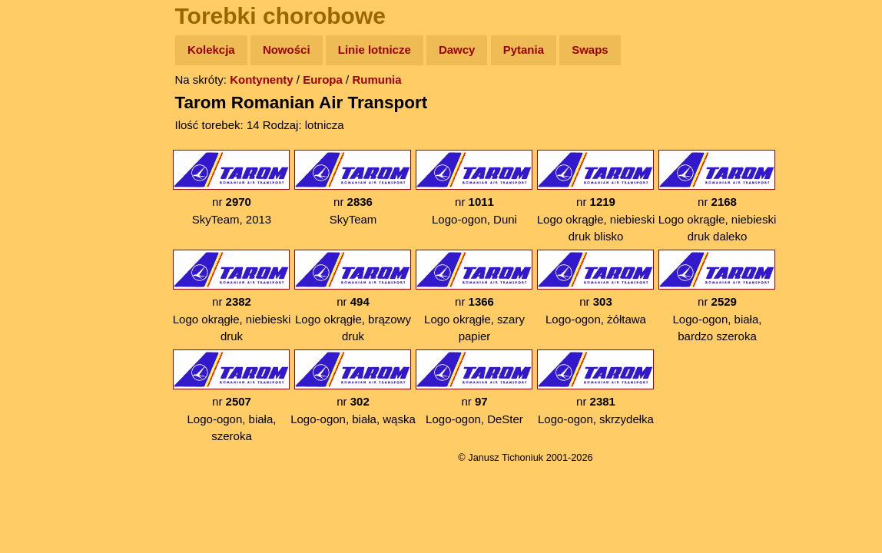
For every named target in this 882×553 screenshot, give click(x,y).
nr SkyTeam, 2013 (231, 188)
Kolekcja (211, 49)
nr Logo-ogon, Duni (474, 188)
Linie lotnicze (374, 49)
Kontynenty (261, 79)
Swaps (590, 49)
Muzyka (46, 227)
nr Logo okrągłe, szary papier (474, 296)
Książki (45, 198)
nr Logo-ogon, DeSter (474, 387)
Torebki (46, 316)
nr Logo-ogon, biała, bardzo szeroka (716, 296)
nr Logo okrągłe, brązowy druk (352, 296)
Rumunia (376, 79)
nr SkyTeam (352, 188)
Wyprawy (51, 109)
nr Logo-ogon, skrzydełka (595, 387)
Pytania (523, 49)
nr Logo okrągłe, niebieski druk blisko (596, 196)
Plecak (44, 257)
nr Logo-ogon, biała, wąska (353, 387)
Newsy (44, 168)
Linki (39, 286)
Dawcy (457, 49)
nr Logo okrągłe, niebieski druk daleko (717, 196)
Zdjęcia (45, 139)
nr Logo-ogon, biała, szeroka (231, 395)
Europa (323, 79)
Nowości (286, 49)
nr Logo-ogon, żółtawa (595, 288)
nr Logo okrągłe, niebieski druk (231, 296)
